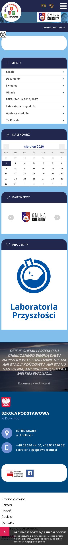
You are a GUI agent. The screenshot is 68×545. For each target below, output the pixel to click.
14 (52, 168)
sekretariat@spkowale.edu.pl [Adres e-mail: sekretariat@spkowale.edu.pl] (36, 450)
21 (53, 173)
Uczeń (6, 511)
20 (43, 173)
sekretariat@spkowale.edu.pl (43, 6)
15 (62, 168)
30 (6, 183)
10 (15, 168)
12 (34, 168)
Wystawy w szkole (17, 113)
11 (24, 168)
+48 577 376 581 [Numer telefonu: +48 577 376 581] (53, 445)
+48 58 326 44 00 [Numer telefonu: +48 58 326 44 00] (28, 445)
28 (52, 178)
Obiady (10, 92)
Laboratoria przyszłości (21, 106)
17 (15, 173)
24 (15, 178)
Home (62, 27)
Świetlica (12, 85)
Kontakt (7, 522)
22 (62, 173)
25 (24, 178)
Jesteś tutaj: (51, 27)
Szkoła (10, 71)
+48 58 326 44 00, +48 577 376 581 (51, 6)
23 (6, 178)
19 (34, 173)
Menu (16, 63)
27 (43, 178)
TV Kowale (12, 120)
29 (62, 178)
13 (43, 168)
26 (34, 178)
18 (25, 173)
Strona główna (13, 499)
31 (15, 183)
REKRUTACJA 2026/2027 (22, 99)
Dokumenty (13, 78)
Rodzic (6, 516)
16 (6, 173)
